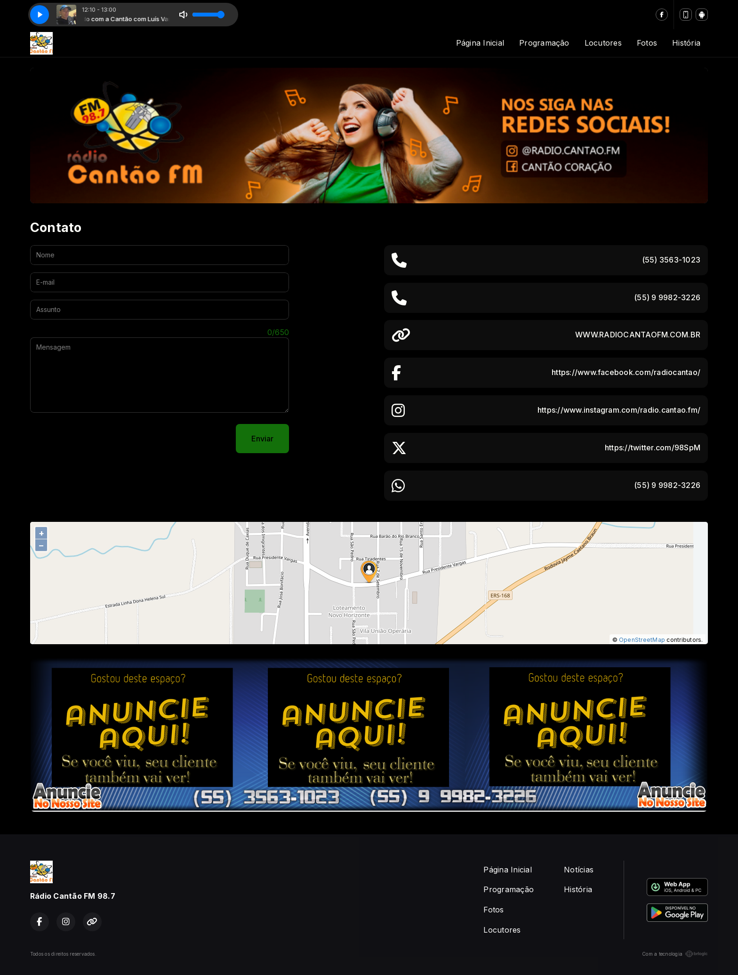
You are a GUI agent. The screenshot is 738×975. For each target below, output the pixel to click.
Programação (544, 43)
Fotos (647, 43)
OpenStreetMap (642, 639)
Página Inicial (480, 43)
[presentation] (101, 438)
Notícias (579, 869)
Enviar (262, 438)
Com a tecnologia (675, 954)
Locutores (603, 43)
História (686, 43)
